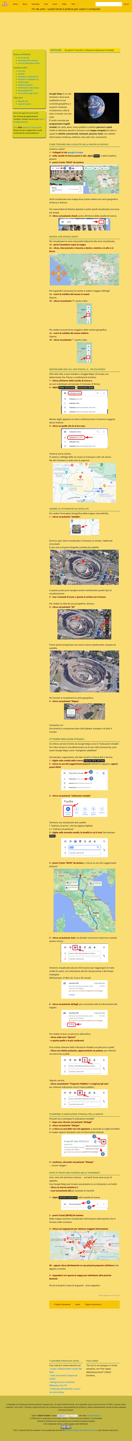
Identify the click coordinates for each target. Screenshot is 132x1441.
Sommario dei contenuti (28, 60)
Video (64, 4)
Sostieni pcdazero (25, 85)
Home (15, 4)
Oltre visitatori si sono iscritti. (27, 127)
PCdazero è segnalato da (28, 79)
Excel (55, 4)
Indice (77, 1304)
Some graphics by (25, 90)
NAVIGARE (55, 50)
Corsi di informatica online (29, 63)
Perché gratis (23, 82)
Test (46, 4)
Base (25, 4)
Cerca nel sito (23, 58)
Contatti (21, 74)
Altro (73, 4)
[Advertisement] (66, 28)
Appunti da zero (24, 104)
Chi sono (21, 71)
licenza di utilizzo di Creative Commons (81, 1430)
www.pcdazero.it (93, 1415)
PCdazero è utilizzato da (28, 77)
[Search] (108, 4)
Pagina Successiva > (93, 1304)
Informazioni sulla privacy (28, 88)
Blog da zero (23, 101)
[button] (74, 4)
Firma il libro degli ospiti (28, 93)
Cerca (126, 4)
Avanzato (35, 4)
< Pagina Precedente (62, 1304)
